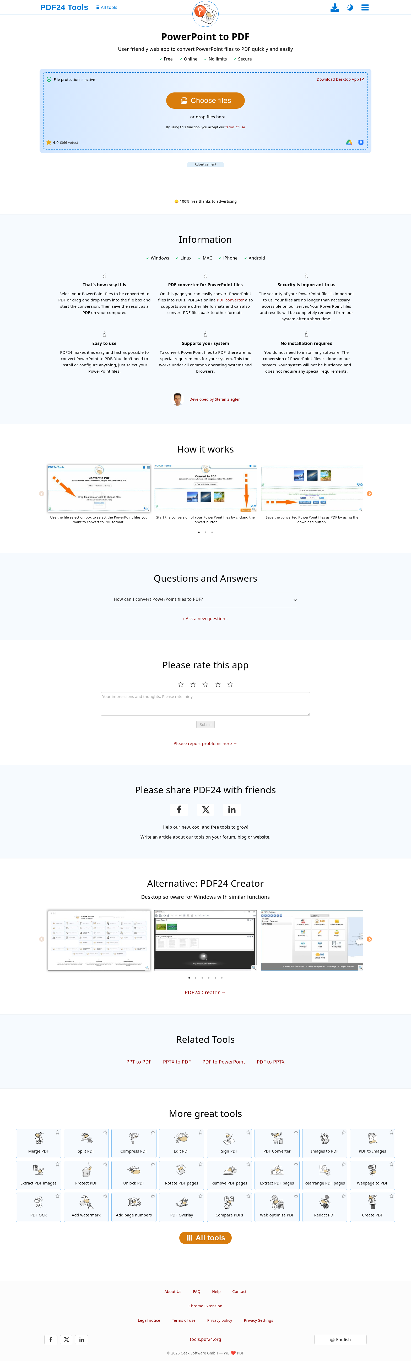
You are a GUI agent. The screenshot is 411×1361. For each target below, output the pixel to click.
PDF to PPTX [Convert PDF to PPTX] (271, 1062)
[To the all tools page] (106, 7)
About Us (172, 1291)
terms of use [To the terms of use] (235, 127)
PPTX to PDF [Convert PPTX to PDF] (177, 1062)
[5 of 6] (215, 977)
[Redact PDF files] (324, 1207)
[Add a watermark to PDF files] (86, 1207)
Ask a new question (205, 618)
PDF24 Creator (202, 992)
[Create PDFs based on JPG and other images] (324, 1143)
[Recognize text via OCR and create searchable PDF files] (38, 1207)
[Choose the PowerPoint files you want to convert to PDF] (205, 100)
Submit (205, 724)
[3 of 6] (202, 977)
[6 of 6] (222, 977)
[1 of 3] (199, 532)
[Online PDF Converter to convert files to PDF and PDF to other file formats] (277, 1143)
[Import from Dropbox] (361, 142)
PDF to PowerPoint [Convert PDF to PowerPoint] (223, 1062)
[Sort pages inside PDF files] (324, 1175)
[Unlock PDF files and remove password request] (133, 1175)
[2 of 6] (195, 977)
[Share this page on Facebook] (179, 810)
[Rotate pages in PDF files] (181, 1175)
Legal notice (149, 1320)
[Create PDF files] (372, 1207)
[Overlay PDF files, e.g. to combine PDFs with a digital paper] (181, 1207)
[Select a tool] (365, 7)
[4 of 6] (209, 977)
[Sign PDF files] (229, 1143)
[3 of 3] (212, 532)
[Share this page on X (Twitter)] (205, 810)
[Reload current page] (205, 14)
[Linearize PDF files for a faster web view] (277, 1207)
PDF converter (230, 299)
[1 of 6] (189, 977)
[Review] (205, 704)
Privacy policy (219, 1320)
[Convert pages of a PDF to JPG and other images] (372, 1143)
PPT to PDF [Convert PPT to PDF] (138, 1062)
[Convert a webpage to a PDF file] (372, 1175)
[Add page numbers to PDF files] (133, 1207)
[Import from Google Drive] (349, 142)
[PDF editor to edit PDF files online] (181, 1143)
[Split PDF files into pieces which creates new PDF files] (86, 1143)
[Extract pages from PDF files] (277, 1175)
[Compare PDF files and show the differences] (229, 1207)
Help (216, 1291)
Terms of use (184, 1320)
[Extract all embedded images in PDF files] (38, 1175)
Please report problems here (203, 743)
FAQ (196, 1291)
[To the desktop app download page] (335, 7)
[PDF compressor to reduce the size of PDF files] (133, 1143)
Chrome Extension (206, 1305)
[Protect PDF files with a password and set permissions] (86, 1175)
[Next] (369, 493)
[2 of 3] (205, 532)
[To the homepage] (64, 7)
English (343, 1339)
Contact (239, 1291)
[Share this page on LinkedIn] (232, 810)
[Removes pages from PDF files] (229, 1175)
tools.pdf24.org (205, 1339)
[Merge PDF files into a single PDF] (38, 1143)
